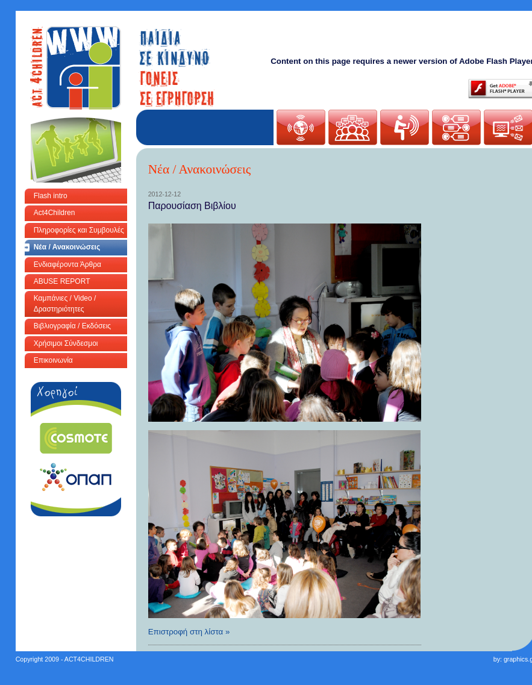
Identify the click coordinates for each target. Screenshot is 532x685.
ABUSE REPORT (62, 281)
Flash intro (50, 196)
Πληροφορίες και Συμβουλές (79, 230)
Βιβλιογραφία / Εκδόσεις (72, 326)
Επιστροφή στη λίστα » (189, 631)
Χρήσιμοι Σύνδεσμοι (66, 343)
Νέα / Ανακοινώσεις (67, 247)
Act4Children (54, 212)
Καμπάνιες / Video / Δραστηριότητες (65, 303)
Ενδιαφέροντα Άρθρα (67, 264)
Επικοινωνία (53, 360)
